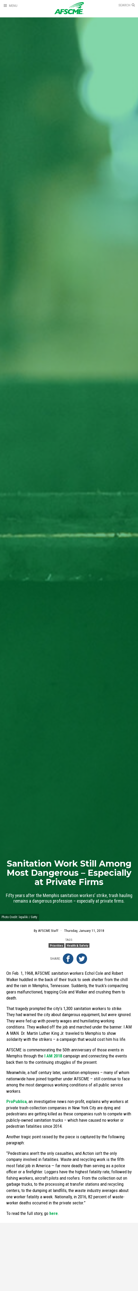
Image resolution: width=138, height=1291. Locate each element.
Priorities (56, 945)
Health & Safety (77, 945)
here (53, 1213)
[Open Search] (126, 5)
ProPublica (16, 1101)
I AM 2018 (53, 1055)
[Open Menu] (10, 5)
